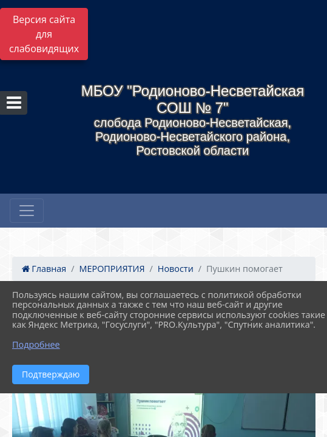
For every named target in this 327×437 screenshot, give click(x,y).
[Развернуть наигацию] (27, 210)
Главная (44, 268)
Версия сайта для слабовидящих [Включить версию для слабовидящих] (44, 34)
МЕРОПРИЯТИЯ (112, 268)
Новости (176, 268)
